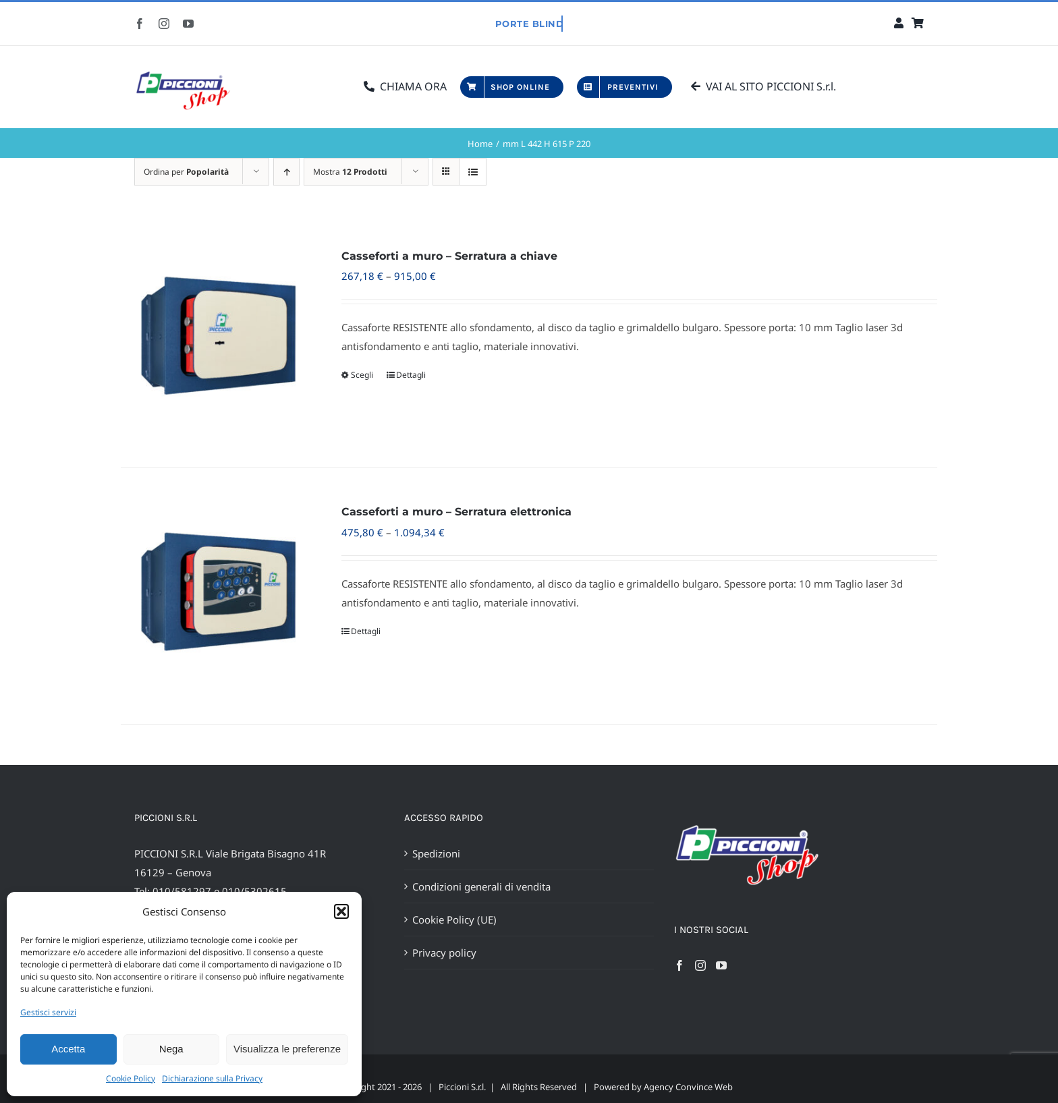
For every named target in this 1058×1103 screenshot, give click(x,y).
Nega (171, 1048)
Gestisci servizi (48, 1012)
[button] (341, 911)
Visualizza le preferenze (287, 1048)
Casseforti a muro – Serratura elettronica (456, 511)
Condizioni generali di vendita (481, 886)
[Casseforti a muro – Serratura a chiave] (214, 340)
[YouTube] (721, 965)
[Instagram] (700, 965)
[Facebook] (679, 965)
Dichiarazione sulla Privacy (212, 1078)
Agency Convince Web (688, 1087)
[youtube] (188, 23)
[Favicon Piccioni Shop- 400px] (188, 72)
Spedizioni (436, 853)
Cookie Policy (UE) (454, 919)
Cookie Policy (130, 1078)
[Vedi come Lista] (473, 172)
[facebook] (139, 23)
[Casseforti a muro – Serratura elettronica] (214, 595)
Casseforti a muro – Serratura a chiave (449, 256)
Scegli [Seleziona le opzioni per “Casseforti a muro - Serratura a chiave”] (362, 374)
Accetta (68, 1048)
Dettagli (411, 374)
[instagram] (164, 23)
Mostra (350, 171)
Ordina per (186, 171)
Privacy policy (444, 952)
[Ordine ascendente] (286, 172)
